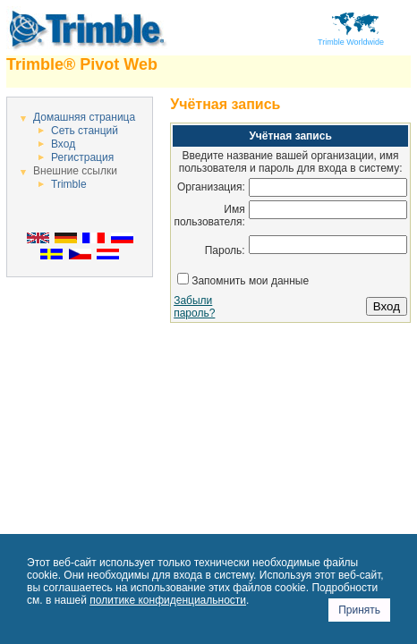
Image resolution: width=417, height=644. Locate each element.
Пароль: (225, 250)
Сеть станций (84, 130)
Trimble (69, 184)
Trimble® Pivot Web (81, 64)
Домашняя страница (84, 117)
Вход (63, 144)
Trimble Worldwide (351, 38)
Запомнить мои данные (250, 281)
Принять (359, 610)
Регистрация (82, 157)
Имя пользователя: (209, 215)
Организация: (211, 187)
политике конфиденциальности (167, 600)
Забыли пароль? (194, 306)
